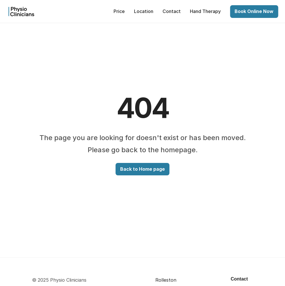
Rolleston (165, 280)
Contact (239, 278)
